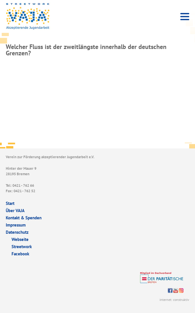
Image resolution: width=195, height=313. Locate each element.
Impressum (16, 225)
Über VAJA (15, 210)
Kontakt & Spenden (24, 217)
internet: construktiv (174, 299)
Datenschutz (17, 232)
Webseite (20, 239)
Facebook (20, 254)
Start (10, 203)
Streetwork (22, 246)
